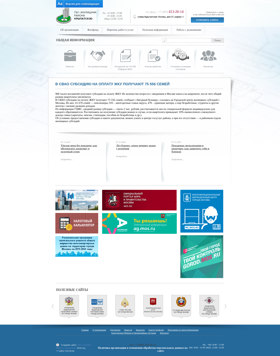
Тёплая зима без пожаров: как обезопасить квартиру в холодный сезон (79, 148)
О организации (99, 330)
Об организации (69, 29)
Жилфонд (92, 29)
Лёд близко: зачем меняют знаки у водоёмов (136, 147)
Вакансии (140, 330)
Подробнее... (67, 159)
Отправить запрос (207, 20)
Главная (85, 330)
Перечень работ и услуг (120, 29)
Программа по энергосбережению (183, 330)
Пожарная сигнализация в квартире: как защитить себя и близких (190, 148)
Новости (128, 330)
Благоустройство (156, 330)
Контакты (164, 333)
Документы (115, 330)
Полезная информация (155, 29)
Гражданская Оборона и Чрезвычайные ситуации (133, 333)
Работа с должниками (188, 29)
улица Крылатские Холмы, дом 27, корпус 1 (161, 16)
